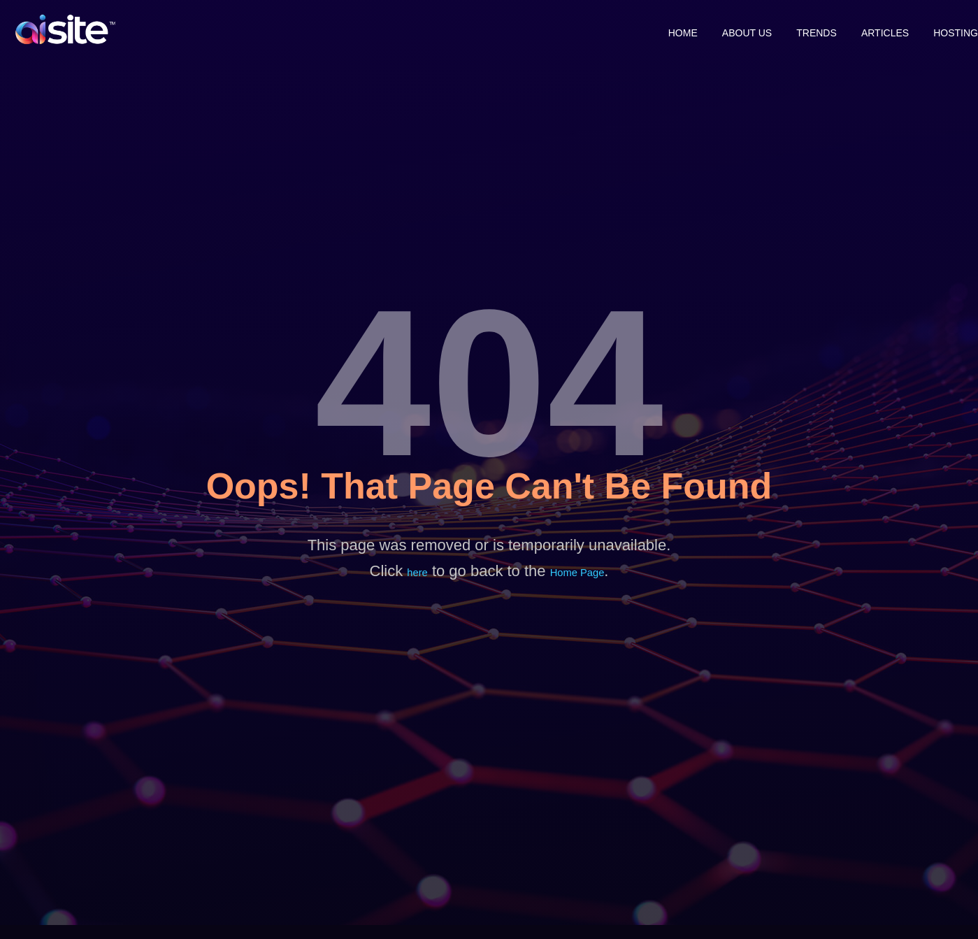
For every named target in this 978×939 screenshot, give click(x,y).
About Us (715, 29)
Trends (795, 29)
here (415, 573)
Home (641, 29)
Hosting (955, 29)
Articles (874, 29)
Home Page (578, 573)
